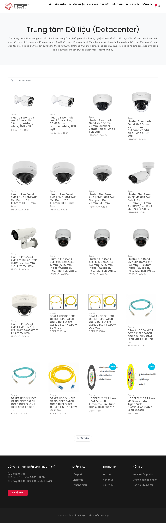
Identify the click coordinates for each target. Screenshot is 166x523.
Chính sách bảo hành (145, 480)
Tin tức (99, 6)
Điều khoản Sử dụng (98, 515)
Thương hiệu (69, 6)
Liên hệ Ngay (18, 493)
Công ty (146, 6)
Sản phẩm (51, 6)
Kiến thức (114, 6)
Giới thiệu (108, 485)
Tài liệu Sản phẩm (143, 475)
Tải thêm (83, 438)
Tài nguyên (130, 6)
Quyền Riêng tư (78, 515)
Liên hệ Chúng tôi (143, 485)
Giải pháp (86, 6)
